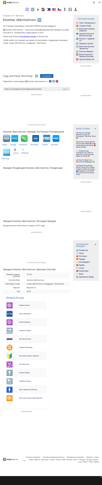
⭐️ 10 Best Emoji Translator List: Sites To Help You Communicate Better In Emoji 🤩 (85, 153)
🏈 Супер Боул (82, 271)
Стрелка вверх (24, 373)
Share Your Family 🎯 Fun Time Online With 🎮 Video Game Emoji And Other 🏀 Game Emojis (86, 144)
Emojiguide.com (8, 16)
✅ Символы (20, 16)
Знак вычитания (25, 339)
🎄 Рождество (82, 250)
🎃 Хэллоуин (81, 256)
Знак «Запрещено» (86, 23)
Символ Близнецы (25, 347)
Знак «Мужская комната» (28, 389)
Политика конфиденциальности (53, 457)
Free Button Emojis (28, 36)
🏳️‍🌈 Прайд (80, 265)
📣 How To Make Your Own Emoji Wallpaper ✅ (85, 161)
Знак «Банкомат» (25, 314)
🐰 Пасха (80, 253)
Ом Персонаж (24, 364)
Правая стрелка (84, 44)
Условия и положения (33, 457)
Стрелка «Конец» (25, 381)
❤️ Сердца (80, 259)
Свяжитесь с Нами (92, 457)
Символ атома (24, 305)
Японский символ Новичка (29, 356)
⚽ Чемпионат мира (85, 277)
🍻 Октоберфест (83, 262)
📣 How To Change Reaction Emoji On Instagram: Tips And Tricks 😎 (86, 135)
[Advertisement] (51, 480)
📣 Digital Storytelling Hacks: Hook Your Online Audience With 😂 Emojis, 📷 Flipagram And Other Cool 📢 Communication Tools (85, 170)
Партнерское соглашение (75, 457)
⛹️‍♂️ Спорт (80, 268)
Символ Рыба (83, 26)
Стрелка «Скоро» (25, 330)
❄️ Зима (79, 274)
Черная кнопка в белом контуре (85, 35)
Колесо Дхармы (24, 322)
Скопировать (46, 76)
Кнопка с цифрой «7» (85, 40)
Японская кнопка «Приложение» (31, 398)
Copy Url (66, 89)
